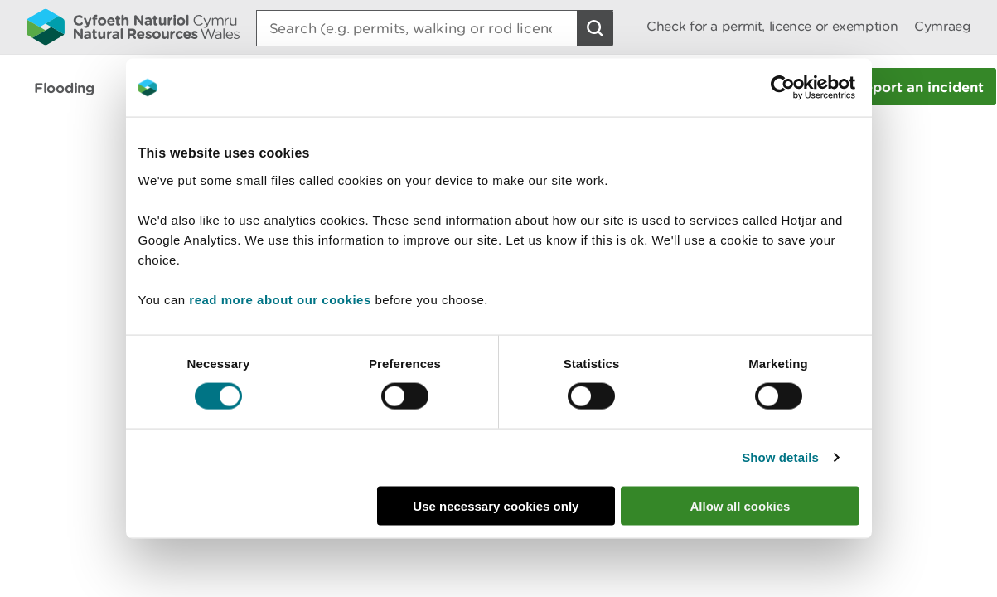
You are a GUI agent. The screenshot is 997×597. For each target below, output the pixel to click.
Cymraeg (942, 26)
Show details (780, 457)
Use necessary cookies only (495, 505)
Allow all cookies (740, 505)
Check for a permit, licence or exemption (772, 26)
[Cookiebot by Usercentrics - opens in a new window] (811, 87)
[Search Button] (595, 28)
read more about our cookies (279, 299)
